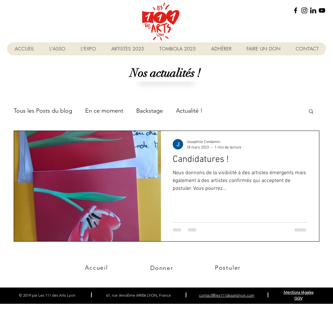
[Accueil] (96, 267)
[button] (311, 111)
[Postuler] (228, 267)
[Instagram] (304, 10)
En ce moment (104, 110)
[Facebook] (296, 10)
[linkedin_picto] (313, 10)
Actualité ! (189, 110)
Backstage (149, 110)
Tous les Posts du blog (43, 110)
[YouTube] (322, 10)
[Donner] (162, 268)
